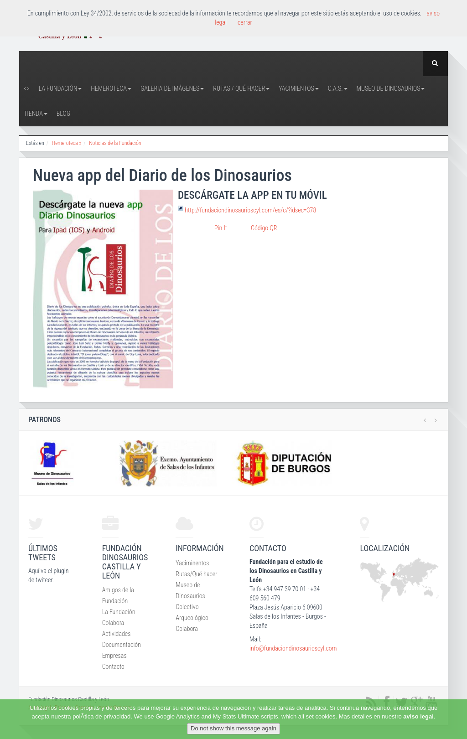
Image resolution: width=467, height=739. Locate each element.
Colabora (113, 622)
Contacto (113, 666)
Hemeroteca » (67, 143)
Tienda (35, 113)
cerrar (245, 22)
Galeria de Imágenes (172, 88)
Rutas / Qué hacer (241, 88)
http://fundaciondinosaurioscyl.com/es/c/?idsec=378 (250, 210)
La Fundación (60, 88)
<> (27, 88)
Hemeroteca (111, 88)
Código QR (264, 228)
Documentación (121, 644)
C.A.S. (338, 88)
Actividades (116, 633)
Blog (63, 113)
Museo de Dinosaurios (391, 88)
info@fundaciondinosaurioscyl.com (293, 648)
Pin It (220, 228)
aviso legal (418, 716)
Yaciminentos (192, 563)
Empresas (114, 655)
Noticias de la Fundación (115, 143)
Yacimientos (299, 88)
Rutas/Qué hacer (196, 574)
